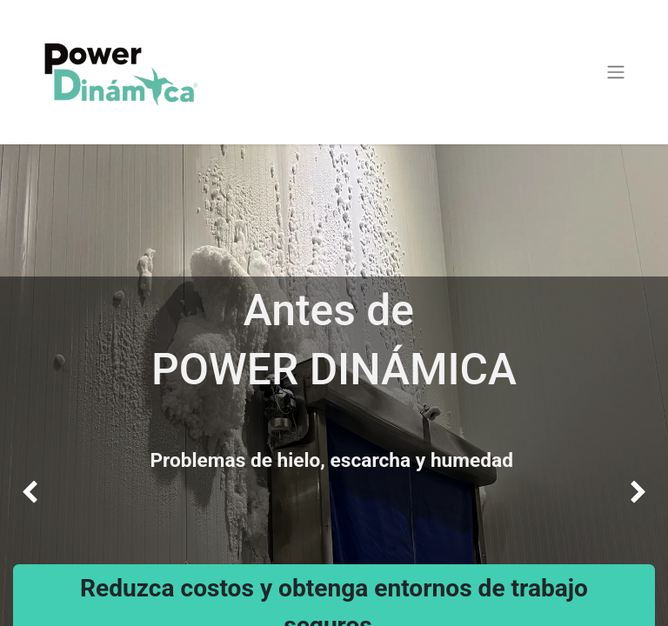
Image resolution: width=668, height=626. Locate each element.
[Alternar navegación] (616, 72)
